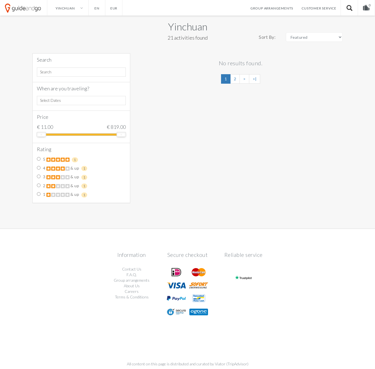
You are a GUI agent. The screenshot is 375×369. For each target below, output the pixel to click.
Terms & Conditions (132, 297)
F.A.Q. (132, 274)
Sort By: (267, 37)
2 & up (62, 186)
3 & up (62, 177)
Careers (132, 291)
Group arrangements (271, 8)
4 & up (62, 168)
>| (255, 78)
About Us (132, 285)
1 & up (62, 194)
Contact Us (131, 269)
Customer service (319, 8)
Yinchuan (187, 26)
